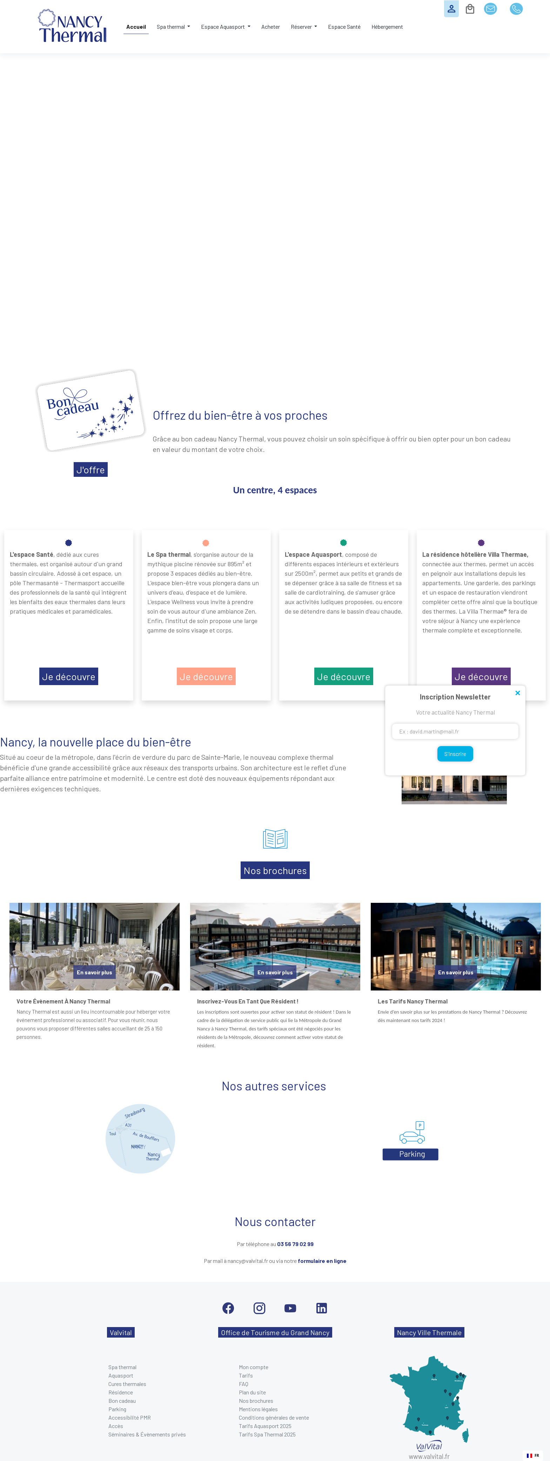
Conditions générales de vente (274, 1417)
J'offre (90, 469)
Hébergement (387, 26)
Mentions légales (258, 1409)
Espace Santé (344, 26)
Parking (117, 1409)
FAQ (243, 1383)
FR (533, 1455)
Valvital (121, 1332)
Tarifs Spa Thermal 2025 (267, 1434)
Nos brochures (275, 870)
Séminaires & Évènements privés (147, 1434)
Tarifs (246, 1375)
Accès (115, 1425)
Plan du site (252, 1392)
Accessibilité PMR (129, 1417)
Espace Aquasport (223, 26)
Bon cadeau (122, 1400)
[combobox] (533, 1455)
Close (517, 693)
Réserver (302, 26)
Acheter (270, 26)
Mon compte (253, 1367)
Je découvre (68, 676)
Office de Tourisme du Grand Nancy (275, 1332)
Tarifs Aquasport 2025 (265, 1425)
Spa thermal (171, 26)
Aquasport (120, 1375)
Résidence (120, 1392)
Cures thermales (127, 1383)
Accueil (136, 26)
